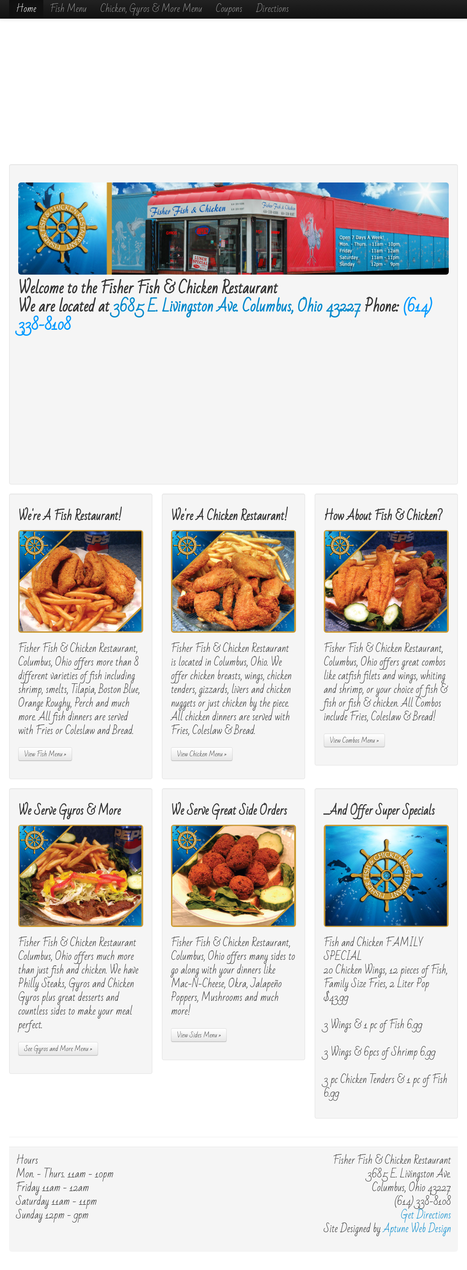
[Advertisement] (233, 91)
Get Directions (426, 1215)
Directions (272, 9)
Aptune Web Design (417, 1229)
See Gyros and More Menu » (58, 1048)
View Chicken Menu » (202, 754)
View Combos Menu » (354, 740)
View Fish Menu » (45, 754)
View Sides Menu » (199, 1035)
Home (26, 9)
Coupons (229, 9)
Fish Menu (68, 9)
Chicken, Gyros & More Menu (151, 9)
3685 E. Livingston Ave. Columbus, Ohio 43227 (237, 306)
